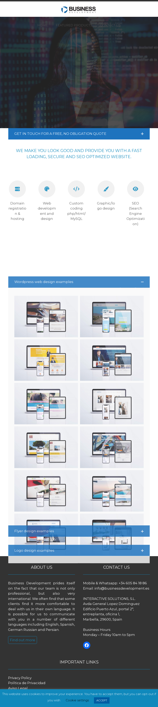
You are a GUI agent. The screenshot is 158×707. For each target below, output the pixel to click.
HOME (42, 25)
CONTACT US (110, 25)
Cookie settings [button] (77, 700)
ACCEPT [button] (101, 700)
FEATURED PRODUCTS (74, 25)
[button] (79, 133)
